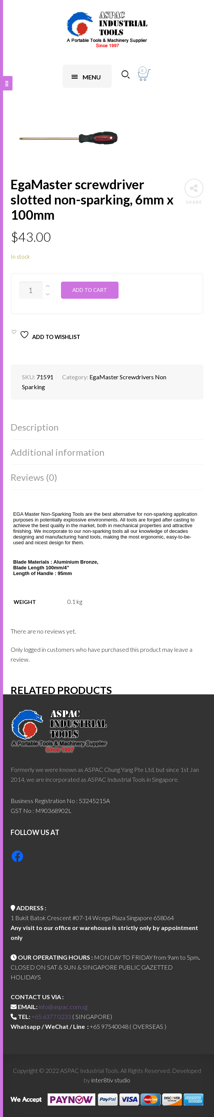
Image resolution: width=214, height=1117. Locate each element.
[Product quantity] (30, 290)
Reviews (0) (34, 477)
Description (35, 427)
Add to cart (89, 290)
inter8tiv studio (110, 1080)
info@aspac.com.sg (63, 1006)
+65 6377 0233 (51, 1016)
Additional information (58, 452)
